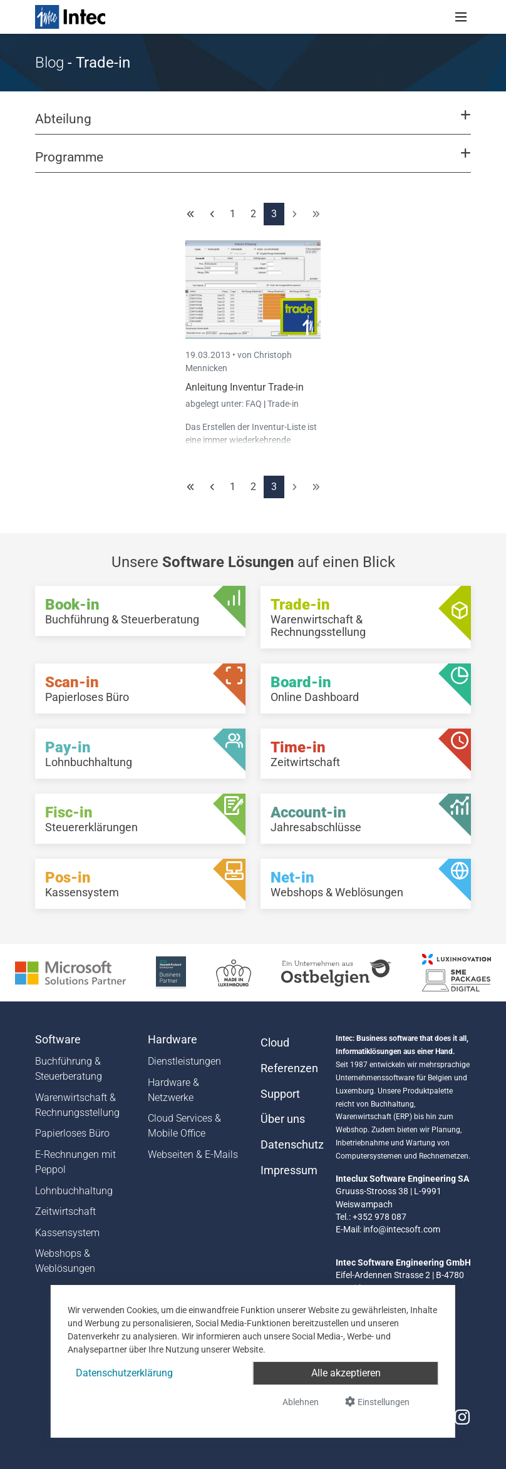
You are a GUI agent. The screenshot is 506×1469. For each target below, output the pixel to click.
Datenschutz (291, 1145)
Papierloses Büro (72, 1133)
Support (280, 1094)
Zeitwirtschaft (65, 1211)
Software (58, 1039)
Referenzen (289, 1068)
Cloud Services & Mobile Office (184, 1125)
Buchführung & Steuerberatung (68, 1068)
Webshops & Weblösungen (65, 1260)
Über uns (283, 1119)
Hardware (172, 1039)
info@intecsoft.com (401, 1229)
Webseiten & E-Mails (193, 1154)
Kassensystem (67, 1233)
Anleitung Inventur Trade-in (244, 387)
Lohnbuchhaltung (74, 1191)
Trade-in (283, 404)
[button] (253, 125)
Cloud (275, 1042)
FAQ (254, 404)
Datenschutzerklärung (124, 1373)
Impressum (289, 1170)
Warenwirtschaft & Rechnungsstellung (77, 1105)
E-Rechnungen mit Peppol (75, 1162)
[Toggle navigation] (461, 17)
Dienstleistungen (184, 1061)
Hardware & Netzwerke (173, 1090)
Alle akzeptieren (346, 1373)
